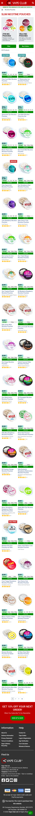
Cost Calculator (23, 743)
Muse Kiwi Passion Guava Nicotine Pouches (25, 433)
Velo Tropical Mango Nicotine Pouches (24, 617)
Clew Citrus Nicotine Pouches (24, 688)
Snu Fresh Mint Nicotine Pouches (25, 150)
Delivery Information (7, 735)
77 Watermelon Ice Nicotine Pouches (24, 80)
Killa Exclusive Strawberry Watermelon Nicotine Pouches (25, 471)
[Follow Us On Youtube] (12, 780)
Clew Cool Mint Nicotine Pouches (9, 80)
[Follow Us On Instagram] (15, 780)
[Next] (22, 699)
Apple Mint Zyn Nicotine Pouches (25, 508)
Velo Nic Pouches (23, 35)
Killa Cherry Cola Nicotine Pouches (23, 221)
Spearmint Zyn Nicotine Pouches (9, 115)
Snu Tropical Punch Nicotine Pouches (8, 292)
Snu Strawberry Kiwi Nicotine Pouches (24, 186)
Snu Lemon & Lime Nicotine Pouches (8, 256)
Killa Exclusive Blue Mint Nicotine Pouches (9, 688)
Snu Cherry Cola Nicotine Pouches (23, 582)
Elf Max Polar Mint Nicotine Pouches (23, 653)
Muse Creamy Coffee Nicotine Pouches (8, 617)
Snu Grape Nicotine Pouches (8, 363)
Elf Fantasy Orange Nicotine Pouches (8, 470)
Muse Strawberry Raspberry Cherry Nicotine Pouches (7, 509)
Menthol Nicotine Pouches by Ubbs (7, 546)
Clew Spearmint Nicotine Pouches (7, 186)
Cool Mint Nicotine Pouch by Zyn (23, 115)
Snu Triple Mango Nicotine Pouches (23, 256)
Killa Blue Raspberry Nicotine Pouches (8, 433)
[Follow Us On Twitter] (8, 780)
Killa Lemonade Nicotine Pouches (25, 327)
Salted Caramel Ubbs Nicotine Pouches (24, 363)
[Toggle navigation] (2, 3)
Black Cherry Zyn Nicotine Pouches (7, 150)
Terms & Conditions (7, 741)
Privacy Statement (6, 738)
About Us (4, 733)
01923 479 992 (12, 771)
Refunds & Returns (24, 746)
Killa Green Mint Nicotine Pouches (7, 325)
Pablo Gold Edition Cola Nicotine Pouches (25, 546)
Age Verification (23, 741)
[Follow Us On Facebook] (3, 780)
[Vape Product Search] (33, 3)
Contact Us (22, 733)
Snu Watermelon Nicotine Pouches (7, 398)
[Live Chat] (30, 813)
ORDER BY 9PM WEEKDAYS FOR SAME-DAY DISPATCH (17, 7)
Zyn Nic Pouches (7, 35)
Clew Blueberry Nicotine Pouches (9, 221)
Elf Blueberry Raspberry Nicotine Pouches (25, 292)
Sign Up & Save (17, 718)
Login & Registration (25, 738)
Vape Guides (22, 735)
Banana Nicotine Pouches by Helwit (7, 653)
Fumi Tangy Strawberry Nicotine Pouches (9, 582)
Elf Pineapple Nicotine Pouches (25, 398)
